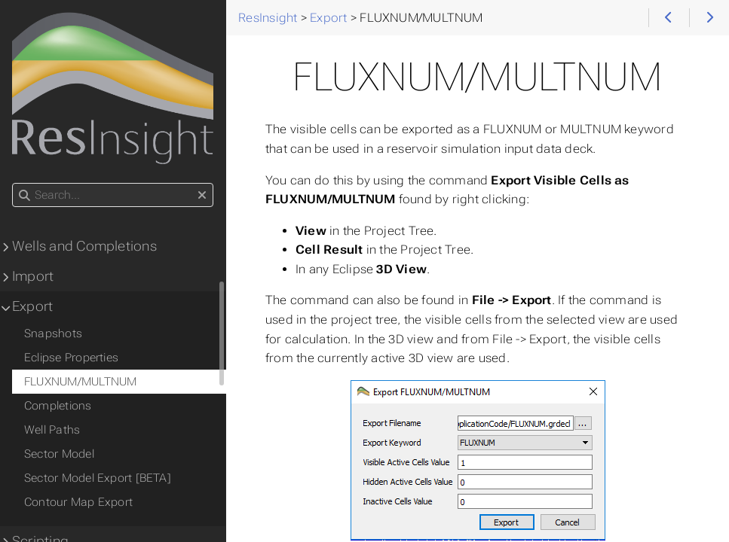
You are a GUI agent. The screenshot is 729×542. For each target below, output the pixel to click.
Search (13, 183)
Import (33, 276)
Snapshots (53, 333)
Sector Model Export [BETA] (97, 478)
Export (32, 306)
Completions (58, 406)
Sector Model (59, 454)
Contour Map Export (78, 502)
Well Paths (52, 430)
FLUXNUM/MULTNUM (80, 381)
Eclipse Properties (71, 357)
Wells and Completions (84, 246)
